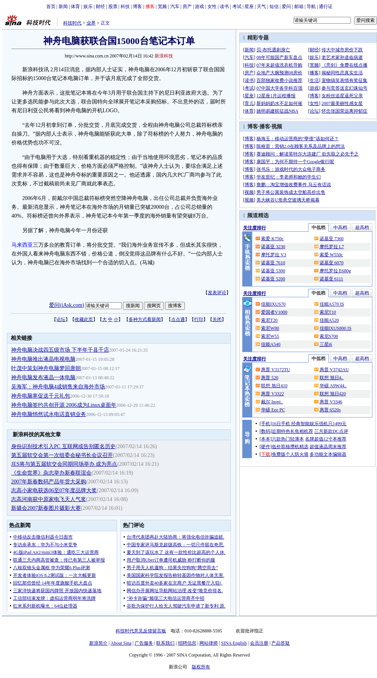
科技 (125, 6)
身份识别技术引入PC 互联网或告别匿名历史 (63, 446)
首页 (50, 6)
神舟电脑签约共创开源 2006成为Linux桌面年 (63, 405)
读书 (224, 6)
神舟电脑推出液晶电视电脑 (43, 359)
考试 (237, 6)
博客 (137, 6)
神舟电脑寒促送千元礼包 (40, 396)
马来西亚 (22, 245)
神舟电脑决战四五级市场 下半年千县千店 (60, 350)
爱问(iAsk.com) (66, 305)
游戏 (199, 6)
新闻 (63, 6)
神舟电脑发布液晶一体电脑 (43, 377)
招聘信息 (187, 643)
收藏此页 (84, 319)
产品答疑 (280, 643)
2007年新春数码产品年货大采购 (48, 482)
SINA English (233, 643)
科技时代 (72, 23)
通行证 (326, 6)
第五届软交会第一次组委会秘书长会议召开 (62, 455)
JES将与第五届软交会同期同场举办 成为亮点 (64, 464)
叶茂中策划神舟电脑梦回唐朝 (46, 368)
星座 (249, 6)
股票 (113, 6)
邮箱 (299, 6)
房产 (187, 6)
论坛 (60, 319)
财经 (100, 6)
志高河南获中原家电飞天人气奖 (48, 499)
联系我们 (165, 643)
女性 (212, 6)
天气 (261, 6)
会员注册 (259, 643)
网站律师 (208, 643)
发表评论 (217, 292)
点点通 (178, 319)
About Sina (121, 643)
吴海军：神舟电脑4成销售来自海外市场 (58, 387)
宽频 (162, 6)
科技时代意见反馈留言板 (141, 631)
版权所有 (201, 667)
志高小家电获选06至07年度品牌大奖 (54, 490)
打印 (198, 319)
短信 (274, 6)
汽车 (175, 6)
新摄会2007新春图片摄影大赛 (46, 508)
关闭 (217, 319)
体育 (75, 6)
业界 (91, 23)
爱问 (286, 6)
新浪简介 (98, 643)
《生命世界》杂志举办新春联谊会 (51, 473)
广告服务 (144, 643)
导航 (311, 6)
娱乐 (88, 6)
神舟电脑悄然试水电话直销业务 (48, 414)
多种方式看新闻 (145, 319)
